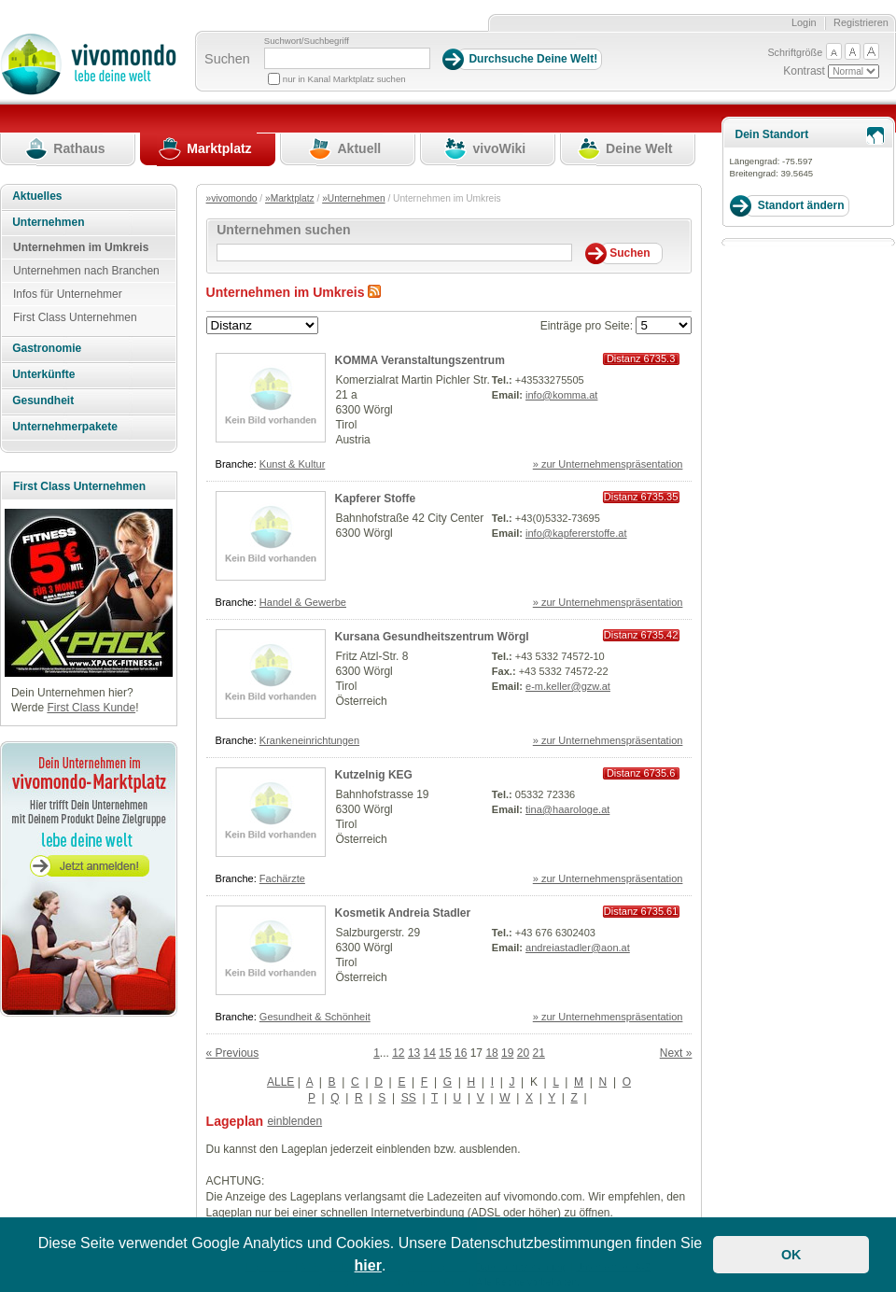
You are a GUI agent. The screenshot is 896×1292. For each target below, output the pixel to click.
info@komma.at (561, 394)
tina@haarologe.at (567, 809)
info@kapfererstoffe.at (576, 533)
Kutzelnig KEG (374, 774)
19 (507, 1053)
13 (414, 1053)
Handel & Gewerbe (302, 602)
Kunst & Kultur (292, 464)
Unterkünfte (43, 374)
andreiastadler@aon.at (577, 947)
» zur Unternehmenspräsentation (608, 464)
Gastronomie (46, 348)
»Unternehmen (353, 198)
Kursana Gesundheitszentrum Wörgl (432, 636)
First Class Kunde (91, 707)
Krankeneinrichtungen (309, 740)
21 (539, 1053)
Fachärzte (282, 878)
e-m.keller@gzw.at (567, 686)
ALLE (280, 1081)
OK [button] (791, 1254)
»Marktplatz (290, 198)
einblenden (294, 1121)
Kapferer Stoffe (375, 498)
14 (430, 1053)
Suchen (227, 58)
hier (368, 1265)
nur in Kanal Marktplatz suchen (344, 79)
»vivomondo (232, 198)
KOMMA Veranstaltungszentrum (420, 360)
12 (398, 1053)
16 (461, 1053)
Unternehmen (48, 222)
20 (523, 1053)
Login (804, 22)
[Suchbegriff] (347, 58)
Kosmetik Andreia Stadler (403, 913)
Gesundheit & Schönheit (315, 1016)
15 (445, 1053)
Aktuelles (37, 196)
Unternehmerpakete (65, 426)
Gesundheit (43, 400)
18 (491, 1053)
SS (408, 1097)
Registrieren (861, 22)
